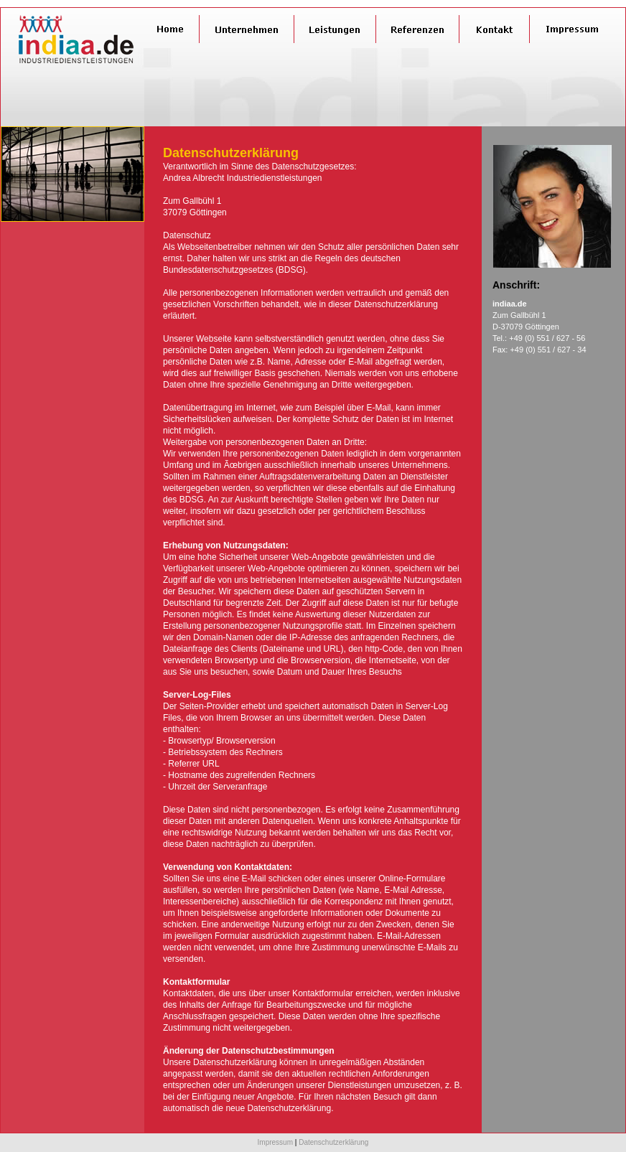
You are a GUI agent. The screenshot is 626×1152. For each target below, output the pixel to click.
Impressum (275, 1142)
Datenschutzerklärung (333, 1142)
